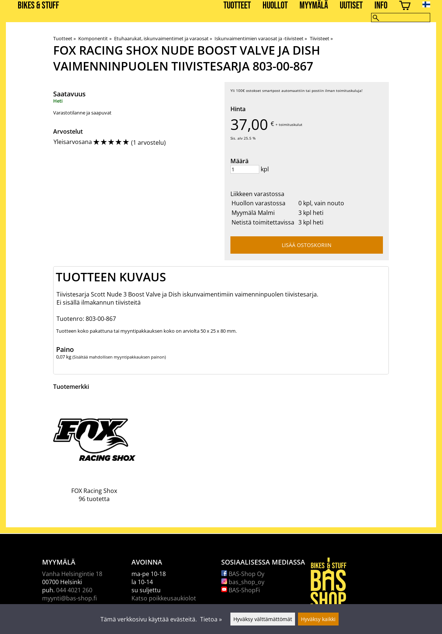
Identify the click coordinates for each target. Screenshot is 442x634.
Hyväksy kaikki (318, 619)
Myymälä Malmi (253, 213)
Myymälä (313, 5)
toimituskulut (290, 124)
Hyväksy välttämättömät (262, 619)
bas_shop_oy (242, 582)
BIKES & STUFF (38, 5)
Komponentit (94, 38)
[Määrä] (244, 169)
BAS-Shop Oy (242, 574)
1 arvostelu (148, 142)
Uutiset (351, 5)
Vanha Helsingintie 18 (72, 574)
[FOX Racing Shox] (94, 456)
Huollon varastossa (258, 203)
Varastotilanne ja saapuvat (82, 112)
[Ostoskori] (405, 6)
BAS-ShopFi (240, 590)
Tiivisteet (321, 38)
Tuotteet (237, 5)
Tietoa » (211, 619)
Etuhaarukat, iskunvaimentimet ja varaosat (163, 38)
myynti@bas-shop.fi (69, 598)
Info (380, 5)
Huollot (275, 5)
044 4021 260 (74, 590)
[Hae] (400, 17)
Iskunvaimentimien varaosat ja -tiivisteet (261, 38)
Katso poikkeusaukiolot (163, 598)
